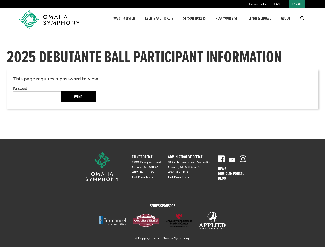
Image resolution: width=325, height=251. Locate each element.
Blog (222, 178)
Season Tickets (194, 21)
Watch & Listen (124, 21)
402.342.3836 (178, 172)
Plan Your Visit (227, 21)
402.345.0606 (143, 172)
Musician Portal (231, 174)
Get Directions (142, 177)
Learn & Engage (260, 21)
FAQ (277, 4)
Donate (297, 4)
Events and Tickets (159, 21)
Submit (78, 96)
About (285, 21)
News (222, 169)
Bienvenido (257, 4)
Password (20, 89)
